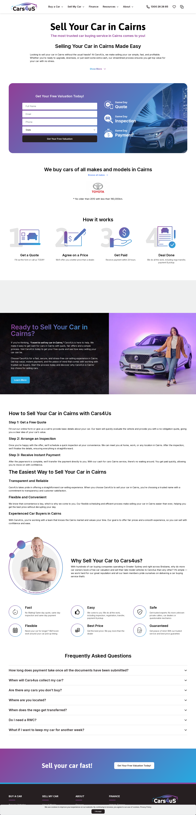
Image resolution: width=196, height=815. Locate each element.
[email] (59, 114)
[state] (59, 129)
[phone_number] (59, 122)
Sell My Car (74, 6)
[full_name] (59, 106)
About (126, 6)
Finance (93, 6)
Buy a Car (54, 6)
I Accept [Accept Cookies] (98, 811)
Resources (109, 6)
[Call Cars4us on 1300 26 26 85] (157, 7)
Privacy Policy (145, 807)
